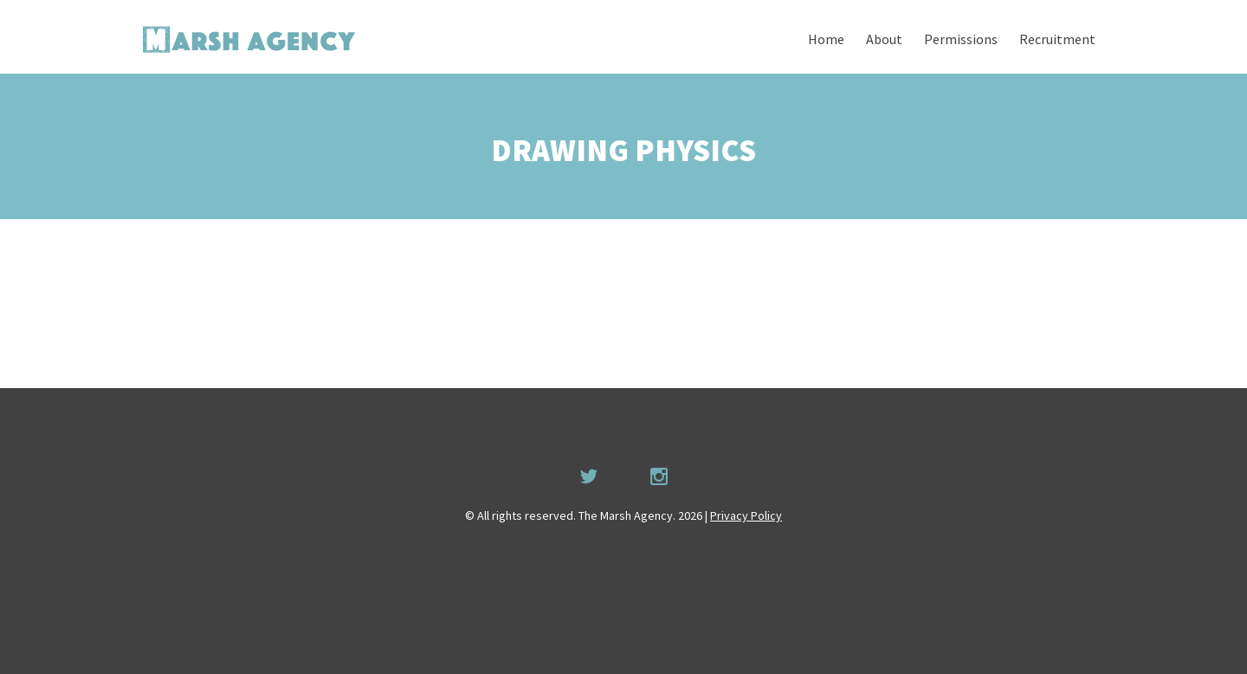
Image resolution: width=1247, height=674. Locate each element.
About (884, 39)
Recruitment (1057, 39)
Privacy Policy (746, 515)
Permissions (961, 39)
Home (826, 39)
